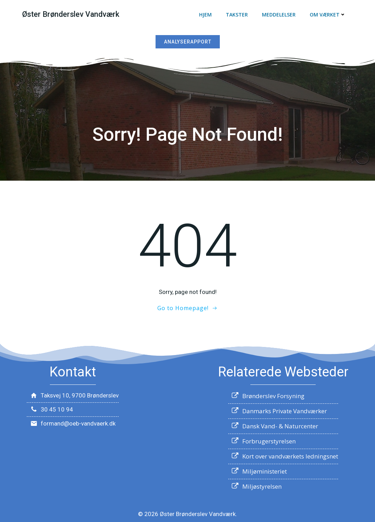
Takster (237, 14)
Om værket (328, 14)
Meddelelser (279, 14)
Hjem (205, 14)
